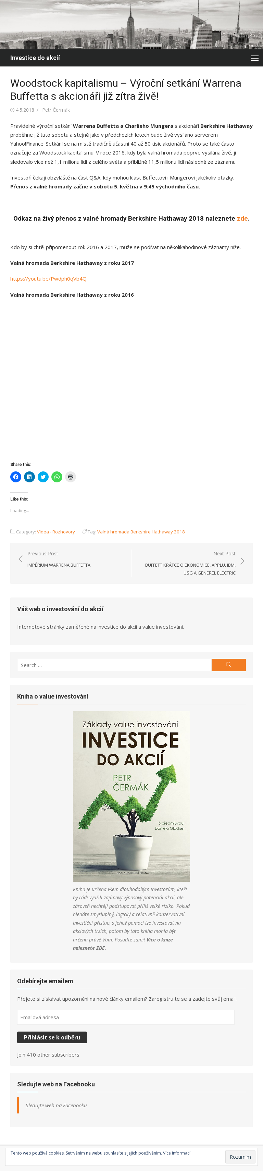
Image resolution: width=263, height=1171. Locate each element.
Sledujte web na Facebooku (56, 1084)
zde (242, 218)
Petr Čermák (56, 110)
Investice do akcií (35, 57)
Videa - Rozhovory (56, 532)
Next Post (187, 563)
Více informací (176, 1153)
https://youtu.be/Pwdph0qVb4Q (48, 278)
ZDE (100, 948)
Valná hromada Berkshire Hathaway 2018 (141, 532)
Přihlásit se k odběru (52, 1037)
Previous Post (58, 559)
